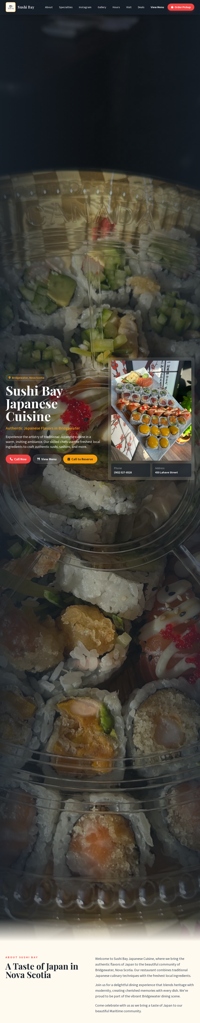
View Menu (157, 7)
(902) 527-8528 (123, 472)
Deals (141, 7)
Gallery (102, 7)
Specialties (66, 7)
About (49, 7)
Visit (129, 7)
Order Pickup (181, 7)
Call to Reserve (80, 459)
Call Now (18, 459)
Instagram (85, 7)
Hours (116, 7)
